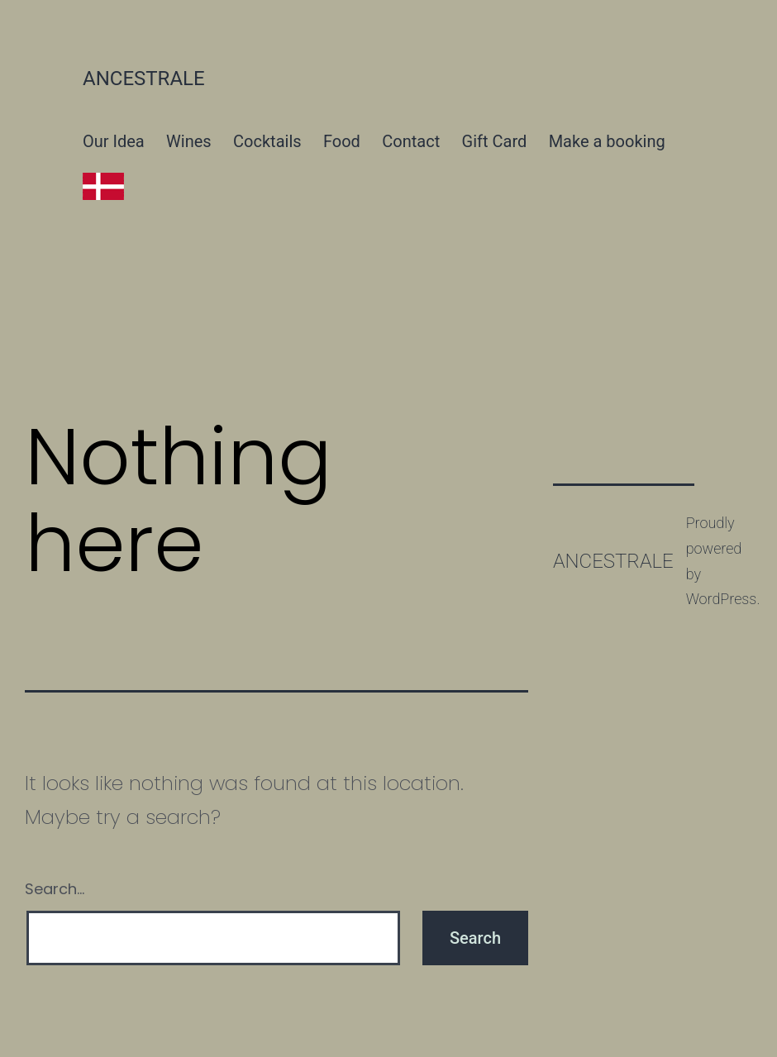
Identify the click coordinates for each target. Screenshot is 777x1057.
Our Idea (114, 141)
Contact (411, 141)
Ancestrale (144, 78)
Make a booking (607, 141)
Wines (189, 141)
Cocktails (267, 141)
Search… (54, 888)
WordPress (721, 598)
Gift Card (494, 141)
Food (341, 141)
